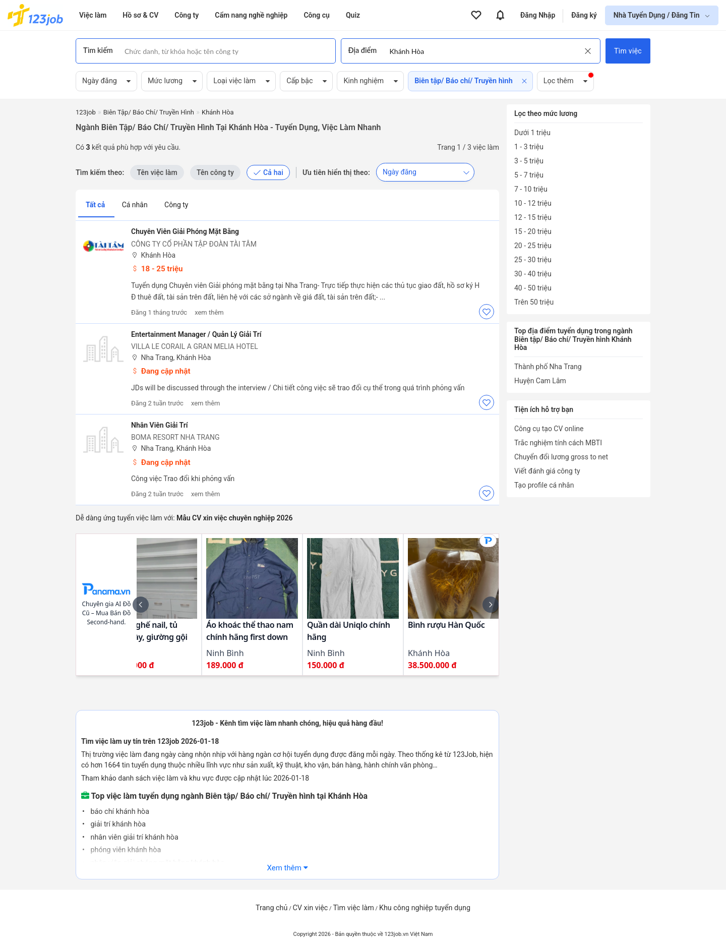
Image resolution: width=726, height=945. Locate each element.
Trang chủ (271, 908)
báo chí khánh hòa (119, 811)
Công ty (176, 205)
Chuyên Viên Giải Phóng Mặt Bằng (185, 231)
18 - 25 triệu (157, 268)
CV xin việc (310, 908)
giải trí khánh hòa (117, 824)
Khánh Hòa (153, 255)
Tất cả (96, 205)
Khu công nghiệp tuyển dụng (424, 908)
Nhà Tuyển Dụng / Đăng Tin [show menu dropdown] (657, 15)
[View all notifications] (500, 15)
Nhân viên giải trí (159, 425)
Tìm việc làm (353, 908)
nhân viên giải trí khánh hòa (133, 837)
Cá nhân (135, 205)
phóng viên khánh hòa (125, 850)
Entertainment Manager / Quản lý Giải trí (196, 334)
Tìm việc (628, 51)
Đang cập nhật (161, 371)
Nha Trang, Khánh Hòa (171, 357)
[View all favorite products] (476, 15)
